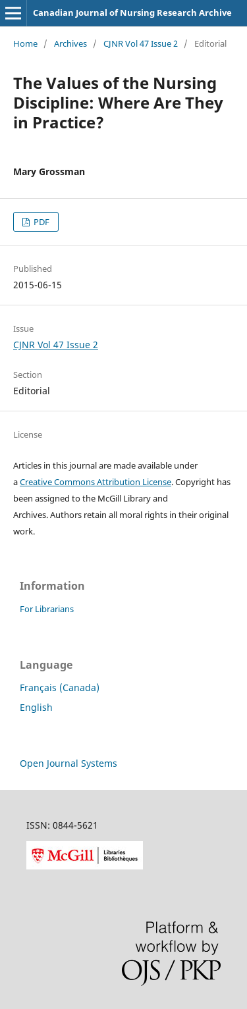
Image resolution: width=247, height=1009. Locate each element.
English (36, 707)
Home (25, 43)
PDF (40, 222)
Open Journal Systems (68, 763)
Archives (70, 43)
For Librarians (47, 609)
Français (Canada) (59, 687)
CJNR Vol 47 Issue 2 (140, 43)
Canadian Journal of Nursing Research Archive (132, 12)
